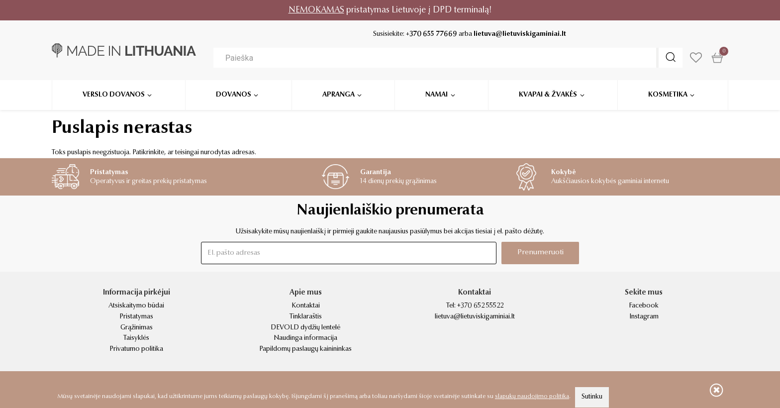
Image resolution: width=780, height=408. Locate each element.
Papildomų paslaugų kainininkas (305, 349)
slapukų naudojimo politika (532, 397)
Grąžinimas (136, 327)
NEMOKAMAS (316, 10)
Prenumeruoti (540, 252)
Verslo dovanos (114, 94)
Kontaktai (306, 306)
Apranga (338, 94)
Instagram (644, 316)
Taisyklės (136, 338)
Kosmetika (667, 94)
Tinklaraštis (306, 316)
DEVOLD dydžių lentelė (305, 327)
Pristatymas (136, 316)
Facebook (644, 306)
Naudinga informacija (305, 338)
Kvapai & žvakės (548, 94)
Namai (436, 94)
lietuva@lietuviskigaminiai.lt (520, 34)
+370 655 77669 (431, 34)
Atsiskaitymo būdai (136, 306)
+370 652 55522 (480, 306)
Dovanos (233, 94)
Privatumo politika (136, 349)
